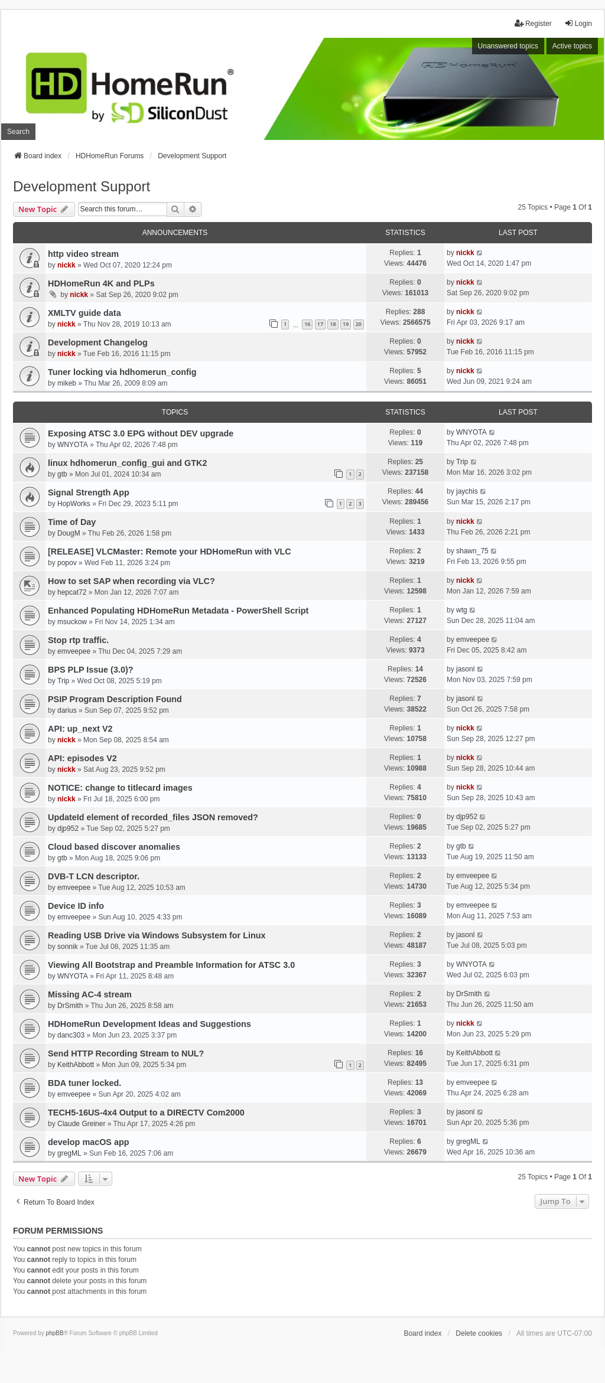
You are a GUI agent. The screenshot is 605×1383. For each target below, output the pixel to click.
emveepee (73, 651)
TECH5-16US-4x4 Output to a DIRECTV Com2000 (146, 1112)
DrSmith (70, 1006)
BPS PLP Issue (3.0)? (91, 669)
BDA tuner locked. (84, 1083)
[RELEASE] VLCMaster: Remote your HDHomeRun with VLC (169, 551)
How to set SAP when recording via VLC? (131, 581)
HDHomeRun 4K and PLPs (101, 283)
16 (307, 324)
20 (359, 324)
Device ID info (76, 906)
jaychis (467, 491)
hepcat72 (71, 592)
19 (346, 324)
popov (67, 563)
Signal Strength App (88, 492)
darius (67, 710)
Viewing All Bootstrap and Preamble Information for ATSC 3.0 (171, 965)
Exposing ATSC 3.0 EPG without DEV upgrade (140, 433)
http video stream (83, 254)
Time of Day (72, 522)
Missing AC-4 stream (90, 994)
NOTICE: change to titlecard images (120, 787)
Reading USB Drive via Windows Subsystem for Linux (157, 935)
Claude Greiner (81, 1124)
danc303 (70, 1035)
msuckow (72, 622)
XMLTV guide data (84, 313)
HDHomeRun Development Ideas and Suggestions (149, 1024)
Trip (462, 462)
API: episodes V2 (82, 758)
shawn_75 (472, 551)
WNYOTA (72, 445)
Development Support (81, 186)
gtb (62, 474)
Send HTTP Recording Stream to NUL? (126, 1053)
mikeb (66, 383)
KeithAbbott (75, 1065)
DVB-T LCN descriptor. (93, 876)
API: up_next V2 (80, 728)
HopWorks (73, 504)
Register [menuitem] (533, 23)
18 (333, 324)
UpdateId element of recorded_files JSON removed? (153, 817)
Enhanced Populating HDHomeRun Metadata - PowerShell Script (178, 610)
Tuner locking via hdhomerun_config (122, 372)
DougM (68, 533)
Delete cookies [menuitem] (479, 1333)
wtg (461, 610)
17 (320, 324)
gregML (69, 1153)
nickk (66, 265)
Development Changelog (98, 342)
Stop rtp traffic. (78, 640)
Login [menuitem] (578, 23)
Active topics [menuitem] (572, 46)
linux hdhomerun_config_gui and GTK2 (127, 463)
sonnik (67, 946)
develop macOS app (88, 1142)
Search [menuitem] (18, 132)
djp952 (68, 828)
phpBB (55, 1333)
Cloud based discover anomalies (114, 847)
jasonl (465, 669)
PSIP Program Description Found (115, 699)
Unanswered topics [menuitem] (508, 46)
